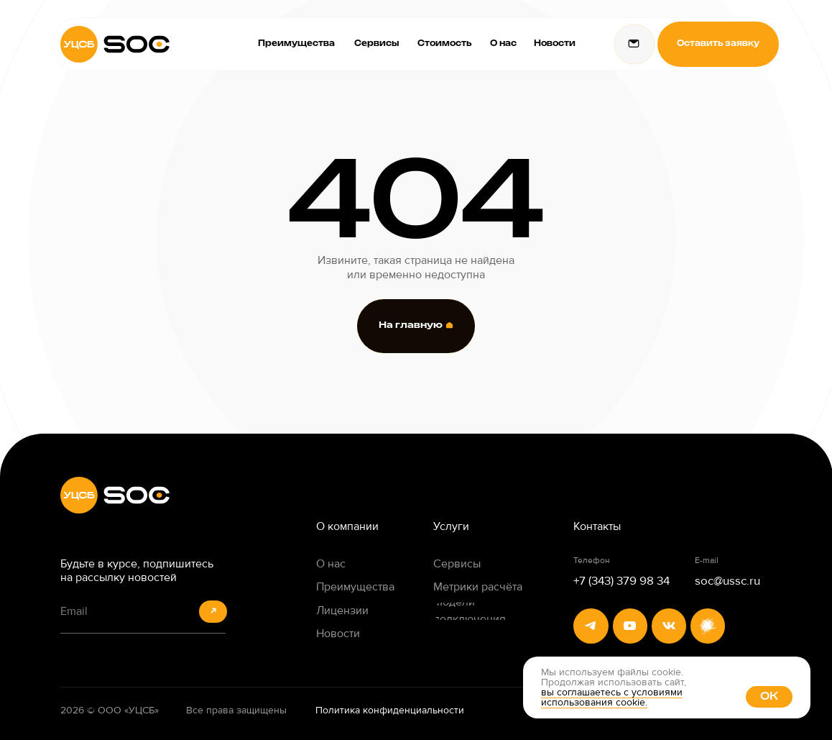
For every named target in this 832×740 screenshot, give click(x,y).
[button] (718, 44)
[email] (142, 612)
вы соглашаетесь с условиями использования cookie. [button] (612, 697)
